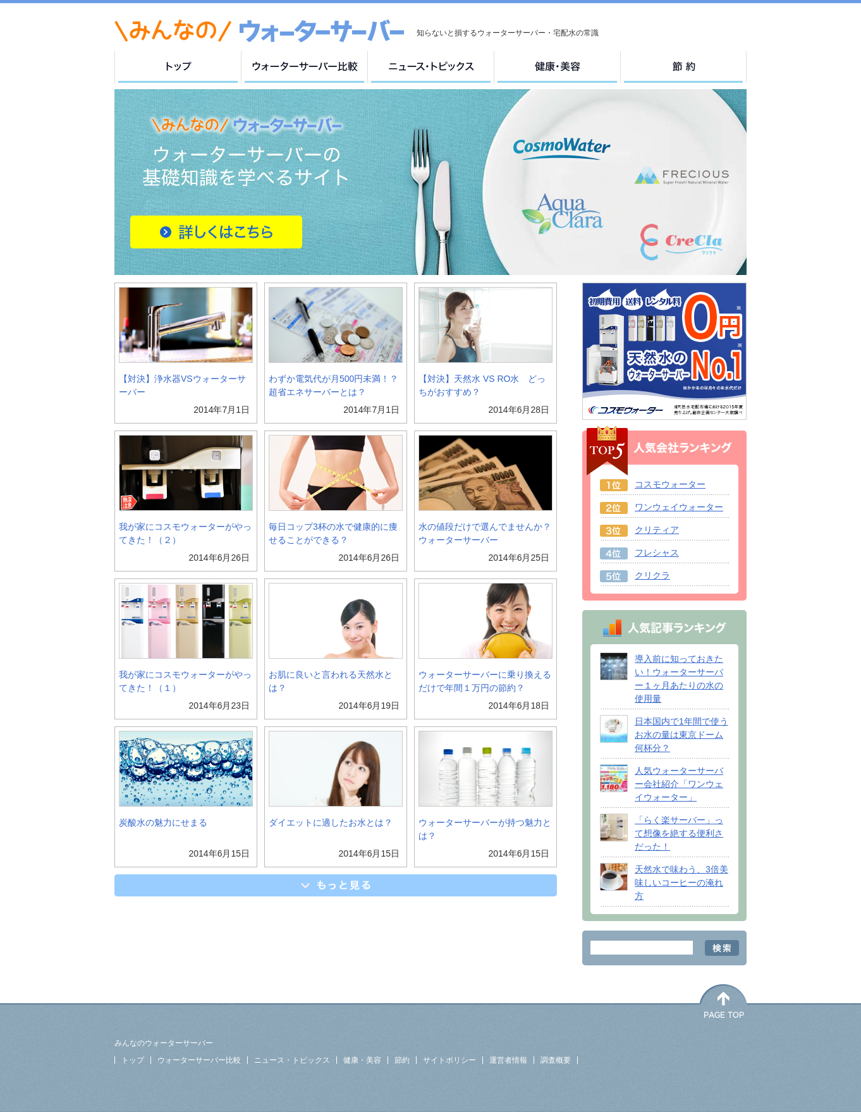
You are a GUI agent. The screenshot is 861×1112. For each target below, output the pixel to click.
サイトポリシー (449, 1060)
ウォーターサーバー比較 (199, 1060)
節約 (402, 1060)
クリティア (657, 530)
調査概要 (555, 1060)
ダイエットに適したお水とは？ (331, 822)
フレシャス (657, 552)
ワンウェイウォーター (679, 507)
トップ (132, 1060)
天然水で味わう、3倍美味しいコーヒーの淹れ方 (681, 882)
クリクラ (652, 575)
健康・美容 (362, 1060)
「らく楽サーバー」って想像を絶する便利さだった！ (679, 833)
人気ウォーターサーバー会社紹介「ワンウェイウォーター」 (679, 784)
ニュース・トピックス (292, 1060)
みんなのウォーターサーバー (163, 1043)
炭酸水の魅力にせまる (163, 822)
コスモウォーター (670, 484)
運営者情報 (508, 1060)
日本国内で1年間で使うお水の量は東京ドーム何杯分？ (681, 734)
